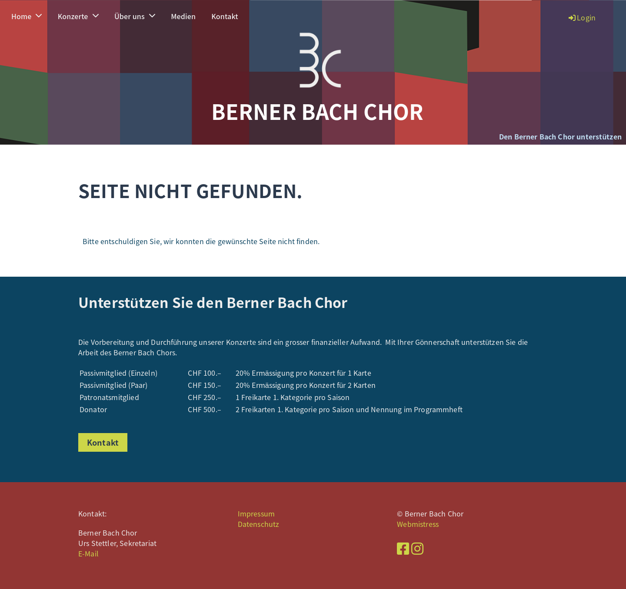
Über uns (134, 16)
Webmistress (418, 524)
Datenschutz (259, 524)
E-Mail (88, 553)
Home (26, 16)
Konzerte (78, 16)
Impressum (256, 513)
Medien (183, 16)
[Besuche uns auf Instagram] (417, 548)
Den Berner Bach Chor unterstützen (560, 136)
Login (581, 17)
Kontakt (224, 16)
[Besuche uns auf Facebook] (403, 548)
